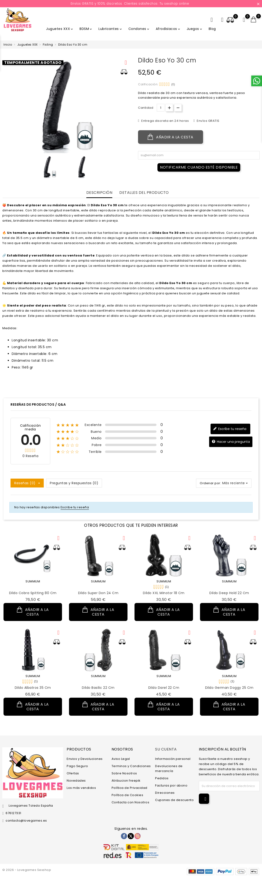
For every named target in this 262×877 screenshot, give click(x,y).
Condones (139, 28)
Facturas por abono (171, 785)
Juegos (195, 28)
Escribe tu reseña (229, 428)
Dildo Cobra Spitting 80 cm (33, 593)
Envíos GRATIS (207, 121)
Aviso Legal (121, 759)
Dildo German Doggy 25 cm (229, 687)
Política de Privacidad (129, 788)
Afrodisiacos (168, 28)
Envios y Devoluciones (85, 759)
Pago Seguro (77, 766)
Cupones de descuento (174, 800)
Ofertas (73, 773)
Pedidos (162, 778)
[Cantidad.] (160, 108)
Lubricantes (110, 28)
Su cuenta (166, 749)
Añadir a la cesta (170, 137)
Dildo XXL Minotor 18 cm (164, 593)
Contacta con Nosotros (130, 802)
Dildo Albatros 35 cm (33, 687)
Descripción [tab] (99, 192)
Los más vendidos (81, 788)
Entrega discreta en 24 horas (165, 121)
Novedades (76, 780)
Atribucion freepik (126, 780)
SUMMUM (32, 581)
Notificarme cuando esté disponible (199, 167)
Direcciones (165, 792)
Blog (212, 28)
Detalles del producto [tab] (144, 192)
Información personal (172, 759)
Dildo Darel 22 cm (163, 687)
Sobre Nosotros (124, 773)
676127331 (13, 813)
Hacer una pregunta (231, 441)
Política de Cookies (127, 795)
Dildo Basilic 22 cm (98, 687)
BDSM (86, 28)
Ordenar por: (210, 483)
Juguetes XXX (60, 28)
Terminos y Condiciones (131, 766)
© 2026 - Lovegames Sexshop (26, 870)
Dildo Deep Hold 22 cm (229, 593)
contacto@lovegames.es (26, 820)
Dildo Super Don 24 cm (98, 593)
